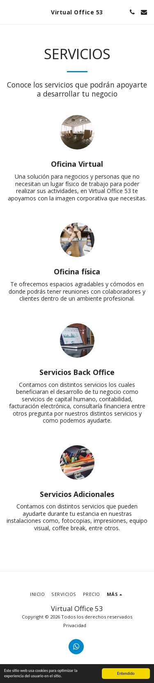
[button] (9, 11)
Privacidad (74, 625)
